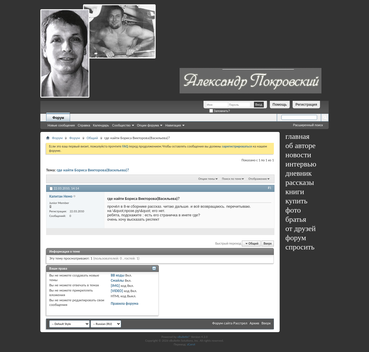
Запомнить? (219, 111)
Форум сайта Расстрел (229, 323)
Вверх (267, 243)
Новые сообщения (61, 125)
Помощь (280, 105)
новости (298, 155)
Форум (58, 118)
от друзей (300, 228)
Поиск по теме (231, 179)
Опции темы (206, 179)
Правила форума (124, 303)
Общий (92, 138)
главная (297, 136)
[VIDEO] (117, 291)
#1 (269, 188)
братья (295, 219)
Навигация (173, 125)
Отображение (257, 179)
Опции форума (148, 125)
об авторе (300, 145)
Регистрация (306, 105)
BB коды (118, 275)
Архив (254, 323)
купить (296, 201)
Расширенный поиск (308, 125)
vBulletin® (183, 337)
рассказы (299, 182)
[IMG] (115, 285)
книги (294, 192)
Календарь (101, 125)
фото (293, 210)
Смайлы (117, 280)
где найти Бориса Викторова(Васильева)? (93, 170)
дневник (298, 173)
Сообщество (121, 125)
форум (295, 238)
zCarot (191, 344)
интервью (300, 164)
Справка (84, 125)
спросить (300, 247)
